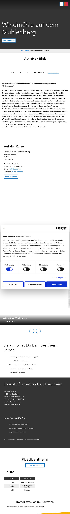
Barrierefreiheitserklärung (32, 439)
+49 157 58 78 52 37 (16, 166)
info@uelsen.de (15, 169)
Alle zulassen (57, 284)
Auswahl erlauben (35, 284)
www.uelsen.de (53, 73)
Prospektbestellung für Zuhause (17, 432)
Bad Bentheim (25, 50)
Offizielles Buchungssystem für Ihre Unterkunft (21, 428)
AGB (5, 439)
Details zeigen (57, 277)
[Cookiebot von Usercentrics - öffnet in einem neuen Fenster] (57, 228)
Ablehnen (13, 284)
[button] (66, 4)
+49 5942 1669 (38, 73)
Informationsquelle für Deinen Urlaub (18, 424)
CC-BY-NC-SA (69, 302)
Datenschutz (11, 439)
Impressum (20, 439)
